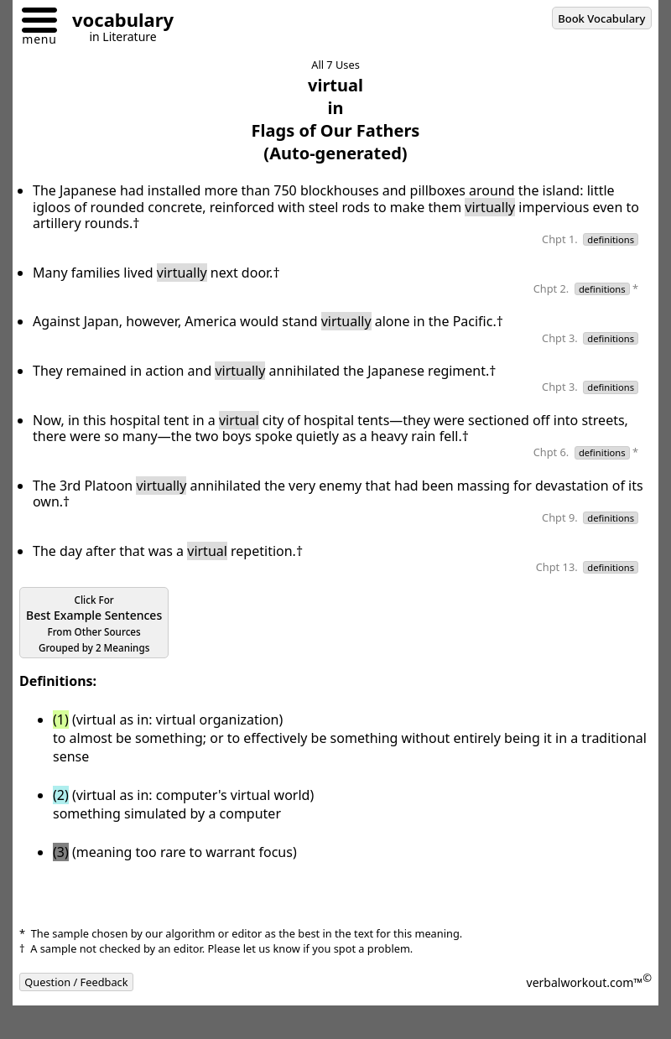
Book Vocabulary (601, 18)
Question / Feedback (76, 982)
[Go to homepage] (117, 22)
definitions (610, 239)
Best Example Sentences (94, 624)
